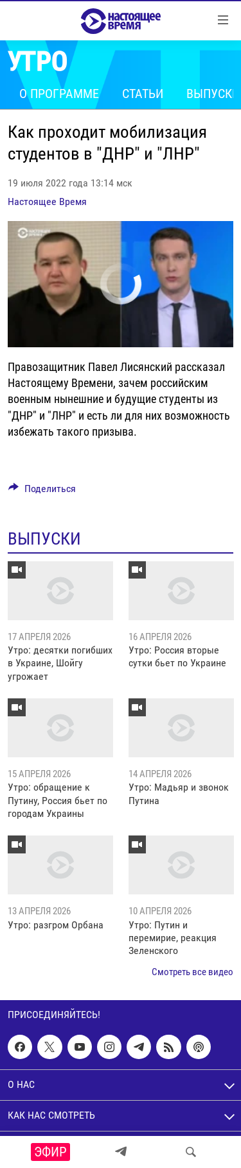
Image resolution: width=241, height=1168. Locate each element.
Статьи (142, 93)
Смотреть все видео (192, 972)
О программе (59, 93)
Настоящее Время (47, 201)
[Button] (42, 492)
